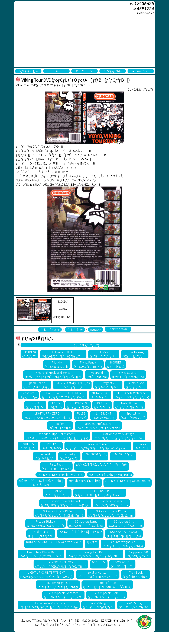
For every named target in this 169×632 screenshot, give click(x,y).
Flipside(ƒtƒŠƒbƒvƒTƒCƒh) (57, 364)
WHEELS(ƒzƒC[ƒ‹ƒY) (28, 446)
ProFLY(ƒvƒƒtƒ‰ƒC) (51, 446)
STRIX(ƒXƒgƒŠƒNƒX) (35, 405)
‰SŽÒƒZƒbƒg (95, 454)
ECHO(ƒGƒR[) (56, 405)
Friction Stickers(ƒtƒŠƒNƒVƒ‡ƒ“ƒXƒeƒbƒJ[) (45, 523)
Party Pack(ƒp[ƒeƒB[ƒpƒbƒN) (56, 466)
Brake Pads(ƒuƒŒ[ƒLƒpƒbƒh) (41, 533)
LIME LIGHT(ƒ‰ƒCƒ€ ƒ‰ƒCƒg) (104, 415)
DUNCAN (96, 329)
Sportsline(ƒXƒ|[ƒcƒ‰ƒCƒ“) (133, 415)
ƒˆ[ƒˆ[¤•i (74, 329)
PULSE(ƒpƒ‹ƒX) (80, 415)
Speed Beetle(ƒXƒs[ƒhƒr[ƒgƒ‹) (36, 385)
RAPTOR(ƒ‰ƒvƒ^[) (102, 405)
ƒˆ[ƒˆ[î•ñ (84, 71)
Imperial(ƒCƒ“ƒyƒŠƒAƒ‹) (45, 456)
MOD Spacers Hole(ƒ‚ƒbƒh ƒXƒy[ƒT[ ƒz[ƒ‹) (106, 595)
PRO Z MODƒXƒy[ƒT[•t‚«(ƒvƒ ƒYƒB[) (72, 385)
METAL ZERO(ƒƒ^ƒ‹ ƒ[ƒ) (100, 395)
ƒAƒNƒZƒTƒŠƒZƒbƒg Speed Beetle (127, 480)
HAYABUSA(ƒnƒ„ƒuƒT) (29, 354)
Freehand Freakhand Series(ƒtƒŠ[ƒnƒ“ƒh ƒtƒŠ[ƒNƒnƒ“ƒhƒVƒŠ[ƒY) (53, 374)
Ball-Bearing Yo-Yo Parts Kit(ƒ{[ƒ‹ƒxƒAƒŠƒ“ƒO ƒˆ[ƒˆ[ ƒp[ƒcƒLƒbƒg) (49, 605)
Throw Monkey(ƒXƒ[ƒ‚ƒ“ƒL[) (135, 354)
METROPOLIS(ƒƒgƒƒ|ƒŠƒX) (78, 405)
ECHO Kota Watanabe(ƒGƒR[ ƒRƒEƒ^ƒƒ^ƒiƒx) (132, 395)
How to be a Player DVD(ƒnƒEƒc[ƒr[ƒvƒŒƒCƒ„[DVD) (41, 554)
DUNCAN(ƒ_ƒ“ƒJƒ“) (86, 345)
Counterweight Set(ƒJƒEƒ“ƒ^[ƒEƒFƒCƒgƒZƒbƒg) (123, 544)
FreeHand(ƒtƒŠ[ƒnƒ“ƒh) (96, 374)
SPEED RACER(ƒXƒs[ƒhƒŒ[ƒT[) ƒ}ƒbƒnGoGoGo (99, 493)
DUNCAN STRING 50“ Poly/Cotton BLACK (53, 542)
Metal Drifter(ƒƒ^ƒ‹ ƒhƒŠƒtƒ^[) (129, 405)
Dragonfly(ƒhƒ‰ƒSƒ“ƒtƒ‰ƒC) (108, 385)
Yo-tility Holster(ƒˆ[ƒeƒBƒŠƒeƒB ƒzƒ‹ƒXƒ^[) (97, 574)
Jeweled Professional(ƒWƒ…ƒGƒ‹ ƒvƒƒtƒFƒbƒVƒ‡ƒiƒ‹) (98, 425)
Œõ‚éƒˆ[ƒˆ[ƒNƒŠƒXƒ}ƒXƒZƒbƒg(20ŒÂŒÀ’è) (41, 482)
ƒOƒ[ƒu (99, 562)
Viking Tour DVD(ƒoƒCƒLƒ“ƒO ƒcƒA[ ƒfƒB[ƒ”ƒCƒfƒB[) (94, 554)
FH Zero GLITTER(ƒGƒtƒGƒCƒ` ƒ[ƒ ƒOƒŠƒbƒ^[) (63, 354)
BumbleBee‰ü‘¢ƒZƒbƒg (84, 480)
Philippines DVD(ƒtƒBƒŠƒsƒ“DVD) (138, 554)
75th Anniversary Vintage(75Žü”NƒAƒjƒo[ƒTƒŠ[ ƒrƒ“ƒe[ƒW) (118, 436)
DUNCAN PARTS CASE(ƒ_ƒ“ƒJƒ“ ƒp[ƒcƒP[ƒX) (124, 533)
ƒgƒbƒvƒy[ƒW (28, 71)
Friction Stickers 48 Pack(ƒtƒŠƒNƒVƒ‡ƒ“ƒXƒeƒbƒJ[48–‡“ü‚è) (65, 503)
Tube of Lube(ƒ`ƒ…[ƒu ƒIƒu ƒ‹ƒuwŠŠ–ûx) (107, 584)
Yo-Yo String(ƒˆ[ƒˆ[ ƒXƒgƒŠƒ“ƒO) (98, 605)
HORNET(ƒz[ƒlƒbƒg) (115, 364)
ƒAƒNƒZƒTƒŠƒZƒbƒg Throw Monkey (60, 474)
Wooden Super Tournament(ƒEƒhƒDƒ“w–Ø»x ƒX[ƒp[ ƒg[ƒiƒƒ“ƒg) (56, 436)
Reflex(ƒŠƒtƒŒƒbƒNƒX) (60, 425)
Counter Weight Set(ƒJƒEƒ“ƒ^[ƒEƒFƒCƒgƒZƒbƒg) (58, 584)
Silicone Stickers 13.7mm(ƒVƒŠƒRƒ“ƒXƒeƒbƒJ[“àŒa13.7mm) (59, 513)
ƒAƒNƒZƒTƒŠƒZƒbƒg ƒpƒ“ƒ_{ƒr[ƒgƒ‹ (101, 464)
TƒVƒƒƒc (92, 542)
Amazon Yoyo (140, 71)
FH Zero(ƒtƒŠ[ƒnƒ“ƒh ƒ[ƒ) (104, 354)
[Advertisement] (84, 40)
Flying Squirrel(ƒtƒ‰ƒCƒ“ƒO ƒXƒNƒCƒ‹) (128, 374)
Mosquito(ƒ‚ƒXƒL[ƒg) (28, 395)
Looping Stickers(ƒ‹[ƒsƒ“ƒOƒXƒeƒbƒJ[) (111, 503)
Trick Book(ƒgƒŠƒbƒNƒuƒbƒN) (136, 574)
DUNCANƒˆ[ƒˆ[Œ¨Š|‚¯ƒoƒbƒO (80, 531)
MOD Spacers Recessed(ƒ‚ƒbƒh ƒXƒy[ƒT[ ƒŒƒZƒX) (63, 595)
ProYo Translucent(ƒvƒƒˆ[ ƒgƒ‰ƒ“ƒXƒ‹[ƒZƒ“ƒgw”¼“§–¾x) (97, 446)
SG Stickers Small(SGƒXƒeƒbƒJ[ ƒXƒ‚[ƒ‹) (125, 523)
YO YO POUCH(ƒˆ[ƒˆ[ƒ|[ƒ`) (122, 564)
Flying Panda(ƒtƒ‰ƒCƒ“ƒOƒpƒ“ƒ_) (88, 364)
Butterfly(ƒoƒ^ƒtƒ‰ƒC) (69, 456)
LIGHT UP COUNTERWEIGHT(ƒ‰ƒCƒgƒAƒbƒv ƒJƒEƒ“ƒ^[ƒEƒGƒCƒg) (46, 574)
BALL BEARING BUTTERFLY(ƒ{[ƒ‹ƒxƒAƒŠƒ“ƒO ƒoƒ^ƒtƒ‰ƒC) (64, 395)
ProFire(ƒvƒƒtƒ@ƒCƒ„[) (57, 493)
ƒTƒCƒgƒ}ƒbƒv (112, 71)
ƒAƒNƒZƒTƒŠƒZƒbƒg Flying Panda (110, 474)
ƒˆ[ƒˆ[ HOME (49, 329)
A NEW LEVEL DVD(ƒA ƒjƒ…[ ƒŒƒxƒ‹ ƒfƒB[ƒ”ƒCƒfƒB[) (60, 564)
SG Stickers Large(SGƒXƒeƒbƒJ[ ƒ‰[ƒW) (86, 523)
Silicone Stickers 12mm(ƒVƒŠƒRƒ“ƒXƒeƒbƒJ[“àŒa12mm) (111, 513)
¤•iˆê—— (56, 71)
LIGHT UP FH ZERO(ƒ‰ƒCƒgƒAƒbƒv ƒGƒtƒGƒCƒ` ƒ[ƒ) (47, 415)
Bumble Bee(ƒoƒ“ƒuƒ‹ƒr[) (136, 385)
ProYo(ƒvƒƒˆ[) (142, 446)
